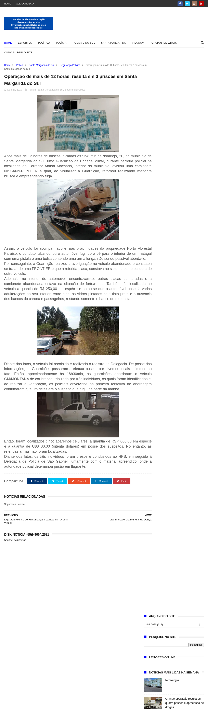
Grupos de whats (164, 42)
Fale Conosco (24, 3)
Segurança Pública (70, 65)
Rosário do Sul (84, 42)
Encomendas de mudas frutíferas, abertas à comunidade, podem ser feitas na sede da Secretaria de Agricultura (174, 256)
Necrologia (172, 137)
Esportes (25, 42)
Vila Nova (138, 42)
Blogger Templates (17, 704)
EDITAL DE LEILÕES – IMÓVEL (164, 192)
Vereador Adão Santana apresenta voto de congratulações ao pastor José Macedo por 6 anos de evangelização (172, 231)
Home (7, 3)
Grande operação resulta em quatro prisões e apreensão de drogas (184, 160)
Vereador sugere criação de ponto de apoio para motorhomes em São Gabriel (183, 178)
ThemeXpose (54, 704)
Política (44, 42)
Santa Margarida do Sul (41, 65)
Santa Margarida (113, 42)
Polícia (61, 42)
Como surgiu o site (18, 52)
